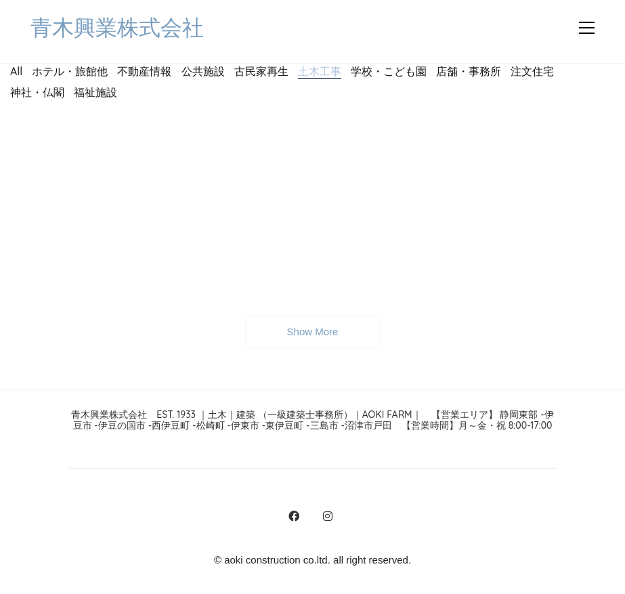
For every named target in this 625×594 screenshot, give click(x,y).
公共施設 (203, 71)
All (16, 71)
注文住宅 (532, 71)
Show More (312, 336)
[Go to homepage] (117, 28)
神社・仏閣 (37, 92)
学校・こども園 (389, 71)
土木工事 (319, 70)
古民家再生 (261, 71)
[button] (587, 27)
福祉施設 (95, 92)
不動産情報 (144, 71)
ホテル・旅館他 (70, 71)
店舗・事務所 (468, 71)
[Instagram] (327, 516)
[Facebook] (293, 516)
